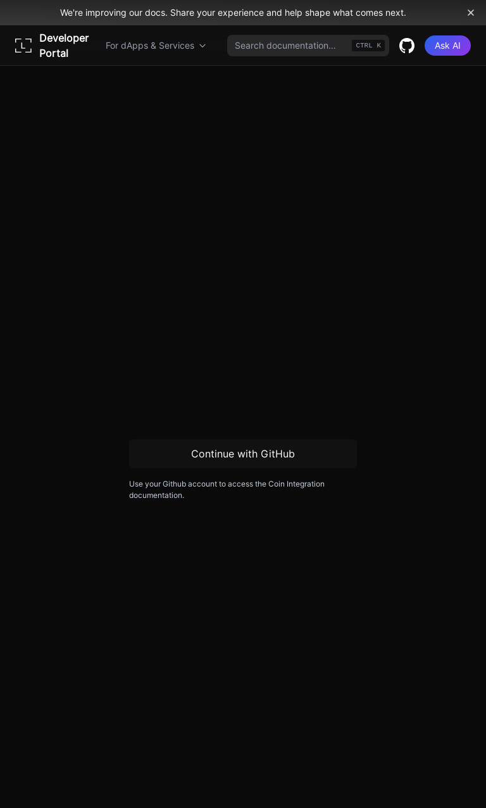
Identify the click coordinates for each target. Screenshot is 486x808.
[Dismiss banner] (471, 13)
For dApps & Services (156, 45)
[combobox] (308, 45)
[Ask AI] (448, 45)
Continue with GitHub (243, 453)
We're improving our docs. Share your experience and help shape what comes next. (233, 12)
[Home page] (55, 45)
